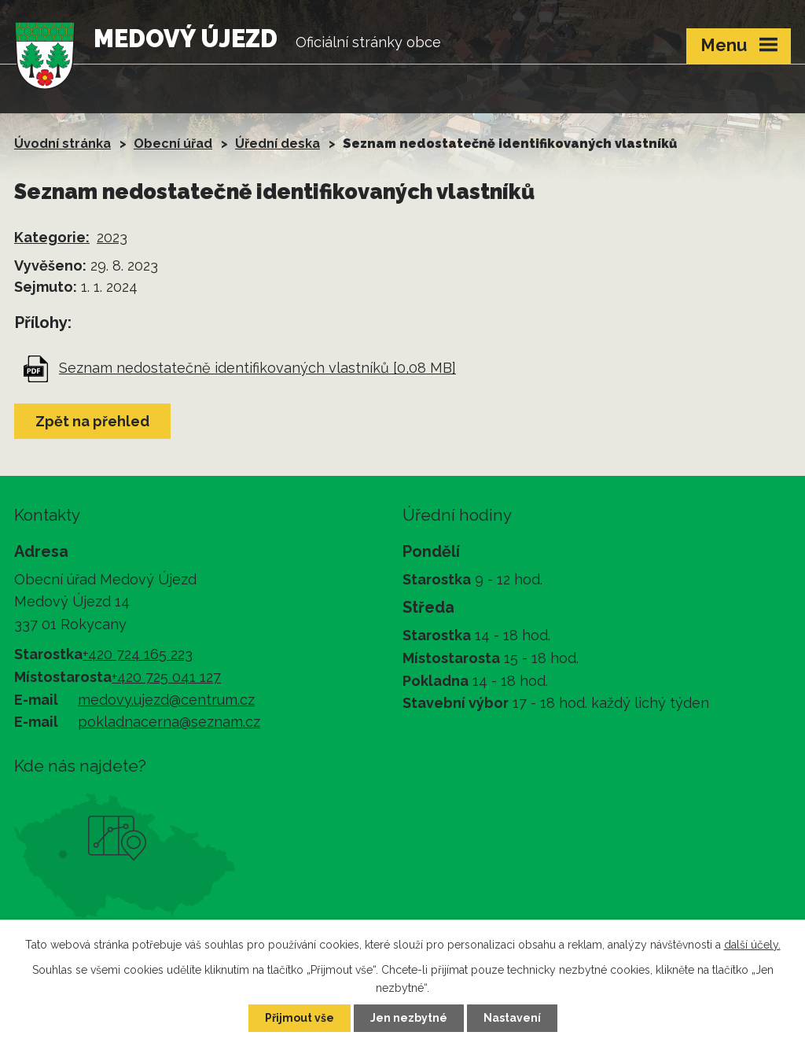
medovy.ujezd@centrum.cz (166, 699)
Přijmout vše (299, 1018)
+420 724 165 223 (138, 654)
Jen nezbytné (408, 1018)
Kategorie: (52, 237)
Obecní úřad (173, 143)
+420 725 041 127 (166, 677)
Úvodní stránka (62, 143)
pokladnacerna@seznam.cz (169, 721)
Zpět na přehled (92, 421)
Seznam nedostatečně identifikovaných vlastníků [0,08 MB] (257, 367)
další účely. (752, 944)
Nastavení (512, 1018)
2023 (112, 237)
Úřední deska (277, 143)
